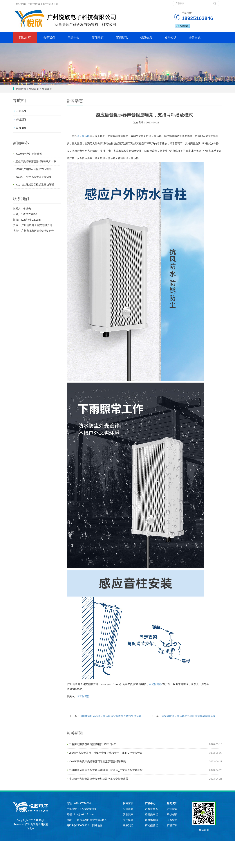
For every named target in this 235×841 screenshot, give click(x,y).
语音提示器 (83, 136)
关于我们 (49, 37)
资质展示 (128, 814)
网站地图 (97, 825)
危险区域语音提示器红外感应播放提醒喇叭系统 (188, 716)
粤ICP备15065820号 (79, 825)
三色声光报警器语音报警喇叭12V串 (35, 161)
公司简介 (128, 808)
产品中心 (73, 37)
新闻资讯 (172, 803)
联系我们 (128, 825)
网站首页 (25, 37)
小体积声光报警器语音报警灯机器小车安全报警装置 (98, 778)
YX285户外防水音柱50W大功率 (33, 169)
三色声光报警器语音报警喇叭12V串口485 (92, 744)
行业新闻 (21, 119)
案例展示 (122, 37)
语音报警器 (83, 696)
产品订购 (172, 825)
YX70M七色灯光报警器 (28, 153)
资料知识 (170, 37)
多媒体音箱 (151, 819)
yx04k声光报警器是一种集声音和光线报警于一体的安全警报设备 (106, 752)
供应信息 (146, 37)
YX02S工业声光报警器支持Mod (33, 176)
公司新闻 (21, 111)
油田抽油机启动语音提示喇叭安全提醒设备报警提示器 (110, 716)
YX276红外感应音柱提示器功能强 (34, 184)
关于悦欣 (128, 819)
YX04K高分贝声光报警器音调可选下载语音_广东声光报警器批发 (106, 770)
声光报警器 (155, 684)
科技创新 (21, 128)
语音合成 (194, 37)
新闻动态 (98, 37)
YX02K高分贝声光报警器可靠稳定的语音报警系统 (97, 761)
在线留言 (172, 819)
